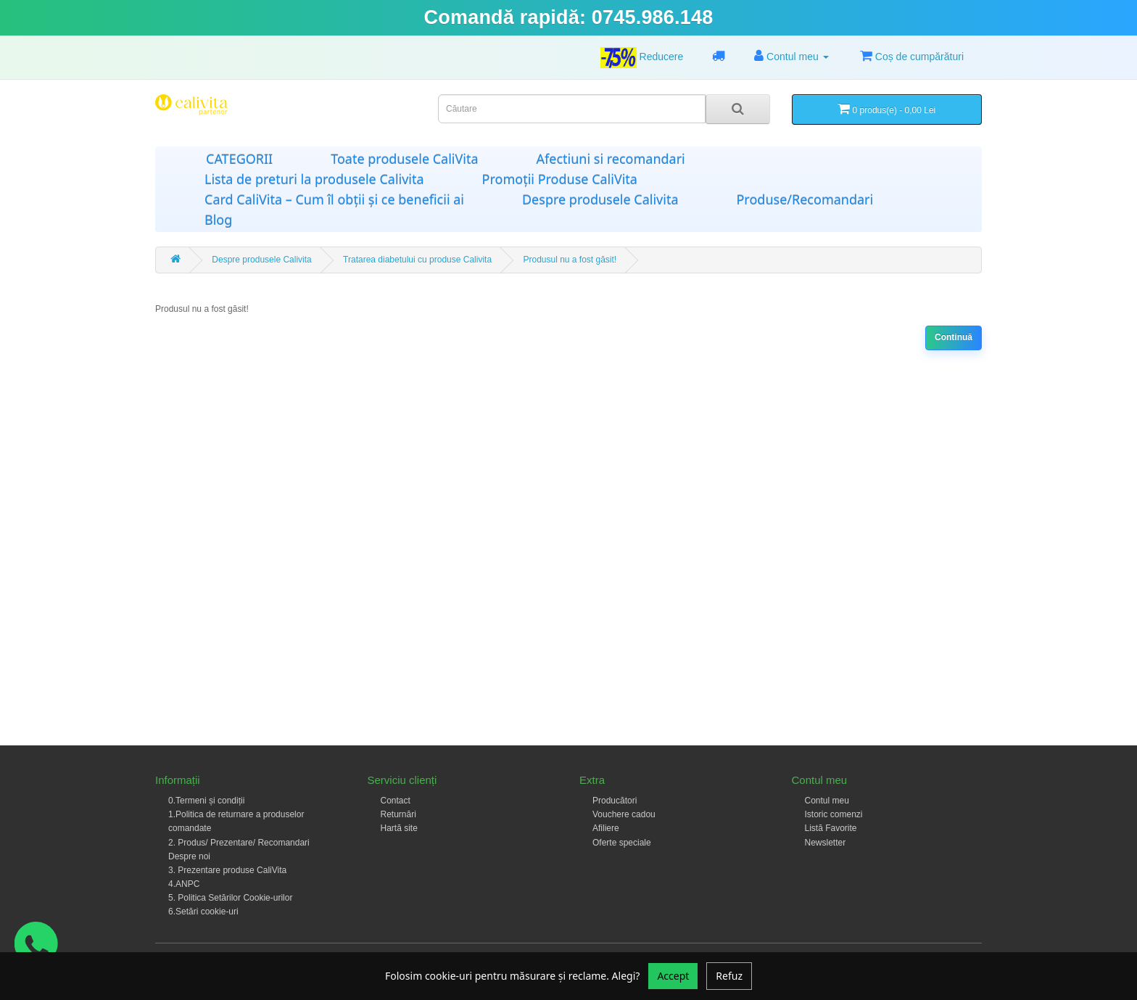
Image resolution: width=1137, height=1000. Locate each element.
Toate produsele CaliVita (404, 159)
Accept (673, 976)
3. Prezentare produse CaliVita (227, 870)
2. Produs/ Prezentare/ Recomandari (239, 843)
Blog (218, 219)
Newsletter (825, 843)
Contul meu (827, 801)
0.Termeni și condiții (206, 801)
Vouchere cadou (624, 814)
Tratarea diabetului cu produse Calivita (417, 260)
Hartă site (399, 828)
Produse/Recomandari (804, 199)
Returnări (398, 814)
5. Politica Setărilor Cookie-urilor (230, 898)
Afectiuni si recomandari (611, 159)
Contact (395, 801)
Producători (614, 801)
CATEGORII (239, 159)
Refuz (729, 976)
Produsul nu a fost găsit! (569, 260)
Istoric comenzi (834, 814)
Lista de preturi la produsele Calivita (314, 179)
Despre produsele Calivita (600, 199)
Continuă (953, 337)
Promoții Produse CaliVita (559, 179)
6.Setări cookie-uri (203, 911)
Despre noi (189, 856)
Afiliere (605, 828)
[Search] (738, 109)
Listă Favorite (831, 828)
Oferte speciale (621, 843)
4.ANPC (183, 884)
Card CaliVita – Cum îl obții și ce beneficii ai (334, 199)
